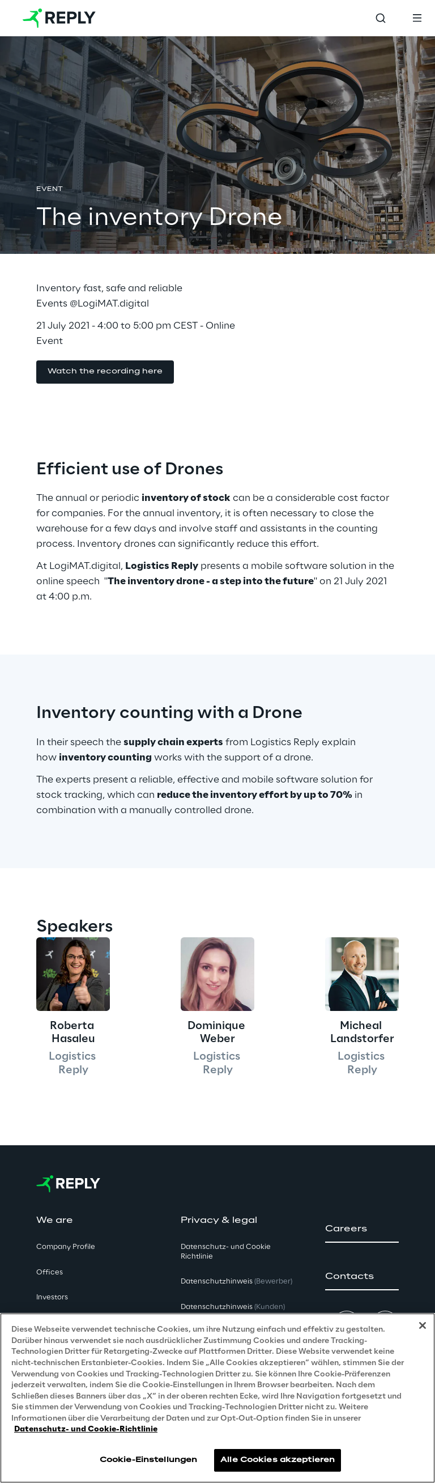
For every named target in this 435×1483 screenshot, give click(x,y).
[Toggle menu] (417, 18)
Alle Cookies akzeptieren (277, 1463)
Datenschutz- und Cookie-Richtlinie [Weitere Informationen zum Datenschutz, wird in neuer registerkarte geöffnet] (85, 1432)
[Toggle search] (380, 18)
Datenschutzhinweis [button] (236, 1281)
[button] (105, 372)
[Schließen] (422, 1328)
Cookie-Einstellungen (148, 1463)
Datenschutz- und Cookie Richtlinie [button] (226, 1251)
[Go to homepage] (59, 18)
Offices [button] (49, 1272)
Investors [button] (52, 1297)
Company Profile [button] (65, 1247)
